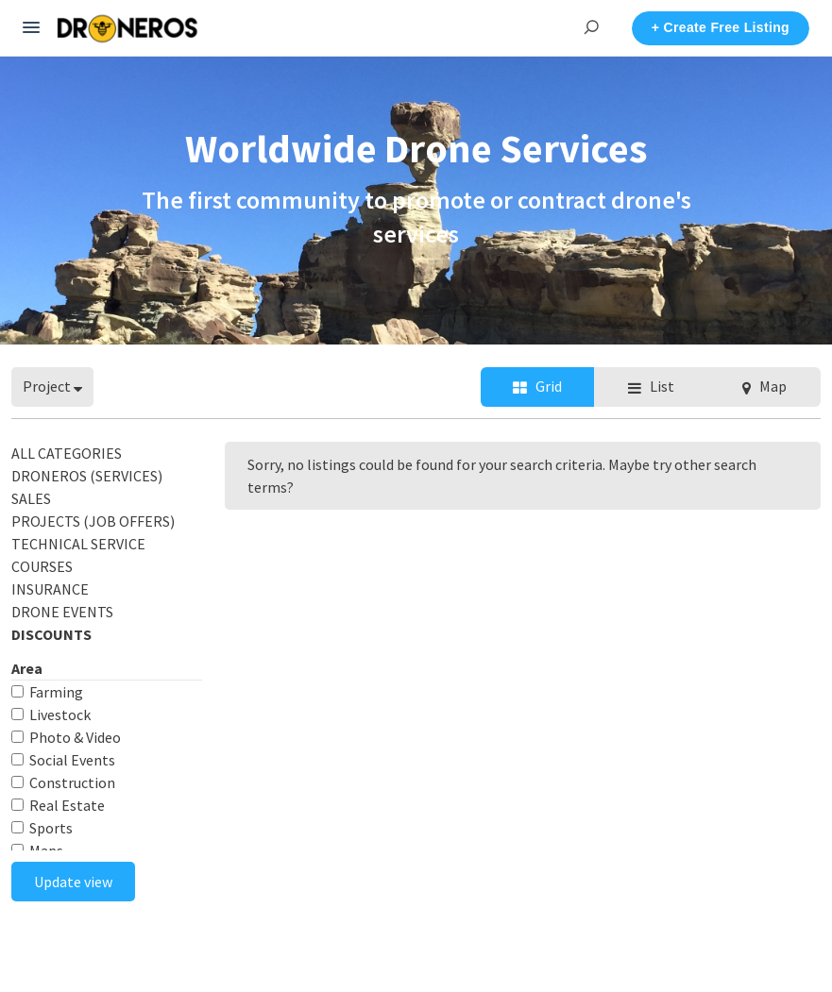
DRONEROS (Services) (86, 475)
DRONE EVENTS (62, 611)
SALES (31, 498)
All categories (66, 453)
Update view (73, 881)
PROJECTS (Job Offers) (93, 521)
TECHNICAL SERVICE (78, 543)
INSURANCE (50, 589)
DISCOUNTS (51, 634)
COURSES (42, 566)
